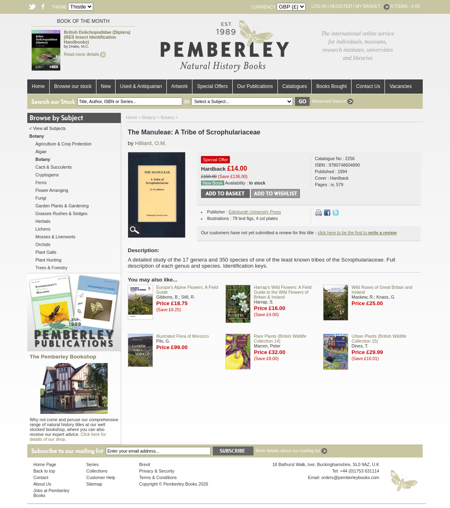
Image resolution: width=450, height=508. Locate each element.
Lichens (42, 229)
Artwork (179, 86)
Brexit (144, 464)
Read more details (85, 54)
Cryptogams (47, 174)
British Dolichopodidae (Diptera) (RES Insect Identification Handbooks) (97, 37)
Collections (96, 470)
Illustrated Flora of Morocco (182, 336)
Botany (149, 117)
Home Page (44, 464)
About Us (42, 484)
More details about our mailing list (291, 450)
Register (341, 6)
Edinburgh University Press (255, 211)
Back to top (44, 470)
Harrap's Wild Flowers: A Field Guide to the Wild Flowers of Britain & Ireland (283, 292)
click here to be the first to (357, 232)
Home (38, 86)
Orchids (42, 244)
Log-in (318, 6)
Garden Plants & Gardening (62, 205)
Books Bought (331, 86)
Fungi (40, 198)
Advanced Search (332, 101)
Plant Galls (46, 252)
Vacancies (400, 86)
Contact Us (368, 86)
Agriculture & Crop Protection (63, 143)
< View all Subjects (47, 128)
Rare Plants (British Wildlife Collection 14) (280, 338)
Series (92, 464)
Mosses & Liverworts (55, 236)
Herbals (42, 221)
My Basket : (373, 6)
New (106, 86)
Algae (40, 151)
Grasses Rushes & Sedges (61, 213)
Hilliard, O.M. (150, 143)
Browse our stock (73, 86)
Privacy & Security (156, 470)
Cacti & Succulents (53, 167)
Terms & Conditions (158, 477)
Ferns (40, 182)
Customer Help (100, 477)
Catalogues (294, 86)
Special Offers (212, 86)
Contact (40, 477)
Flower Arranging (51, 190)
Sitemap (94, 484)
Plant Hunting (48, 259)
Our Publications (255, 86)
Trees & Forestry (51, 267)
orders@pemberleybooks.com (350, 477)
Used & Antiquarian (141, 86)
